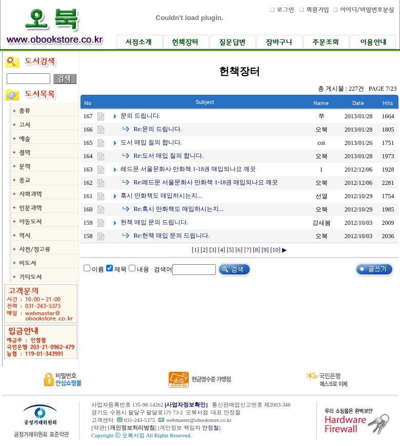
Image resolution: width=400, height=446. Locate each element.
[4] (221, 249)
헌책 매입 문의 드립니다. (154, 222)
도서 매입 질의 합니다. (151, 142)
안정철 (210, 428)
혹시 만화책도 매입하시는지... (161, 195)
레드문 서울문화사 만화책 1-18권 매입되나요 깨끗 (188, 169)
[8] (256, 249)
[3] (212, 249)
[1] (195, 249)
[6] (239, 249)
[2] (204, 249)
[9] (265, 249)
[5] (230, 249)
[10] (275, 249)
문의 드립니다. (141, 115)
